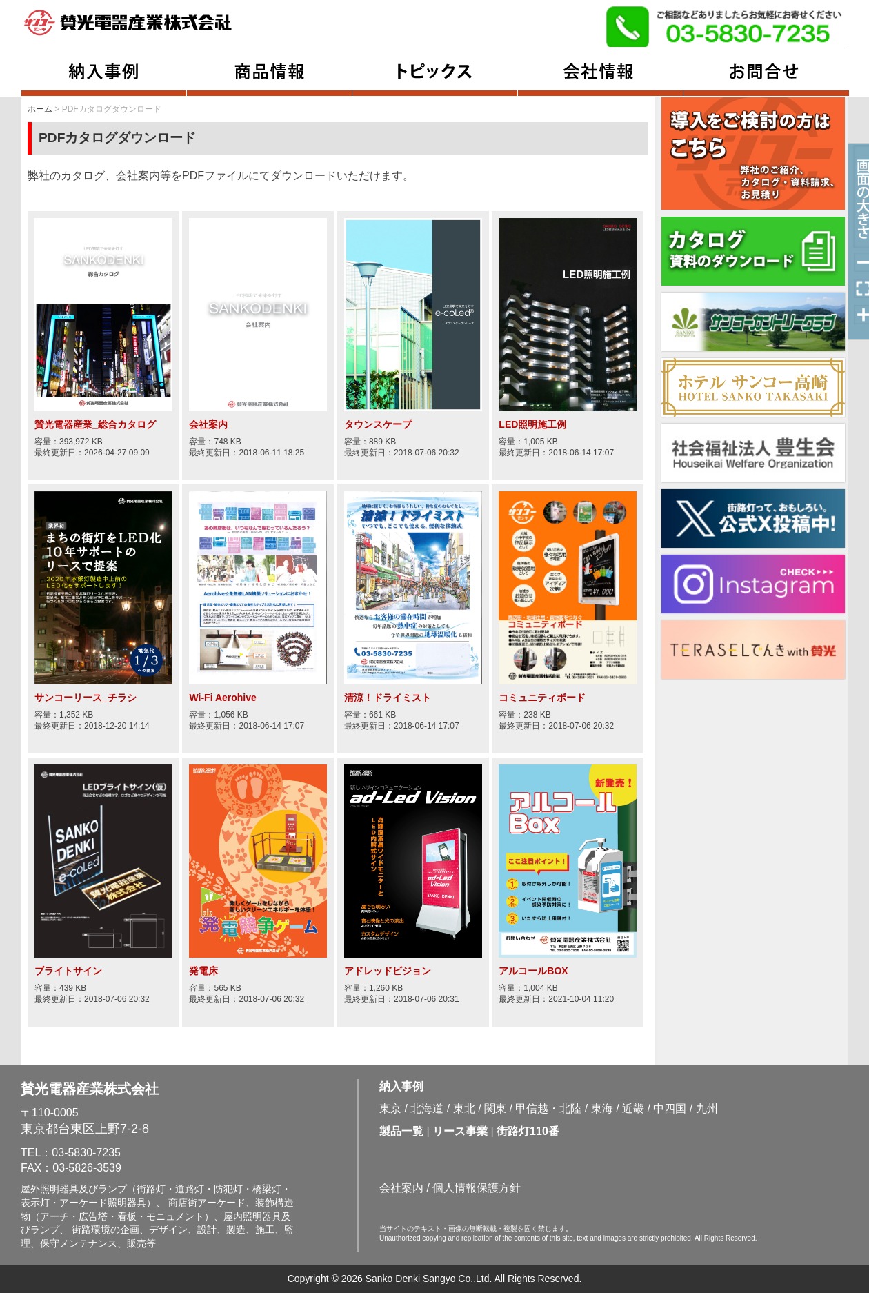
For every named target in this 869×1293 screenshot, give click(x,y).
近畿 (633, 1108)
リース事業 (460, 1131)
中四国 (669, 1108)
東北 (464, 1108)
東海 (602, 1108)
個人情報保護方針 (476, 1188)
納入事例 (401, 1086)
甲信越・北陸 (548, 1108)
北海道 (426, 1108)
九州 (707, 1108)
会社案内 (401, 1188)
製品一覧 (401, 1131)
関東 (495, 1108)
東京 (390, 1108)
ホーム (40, 109)
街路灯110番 (528, 1131)
